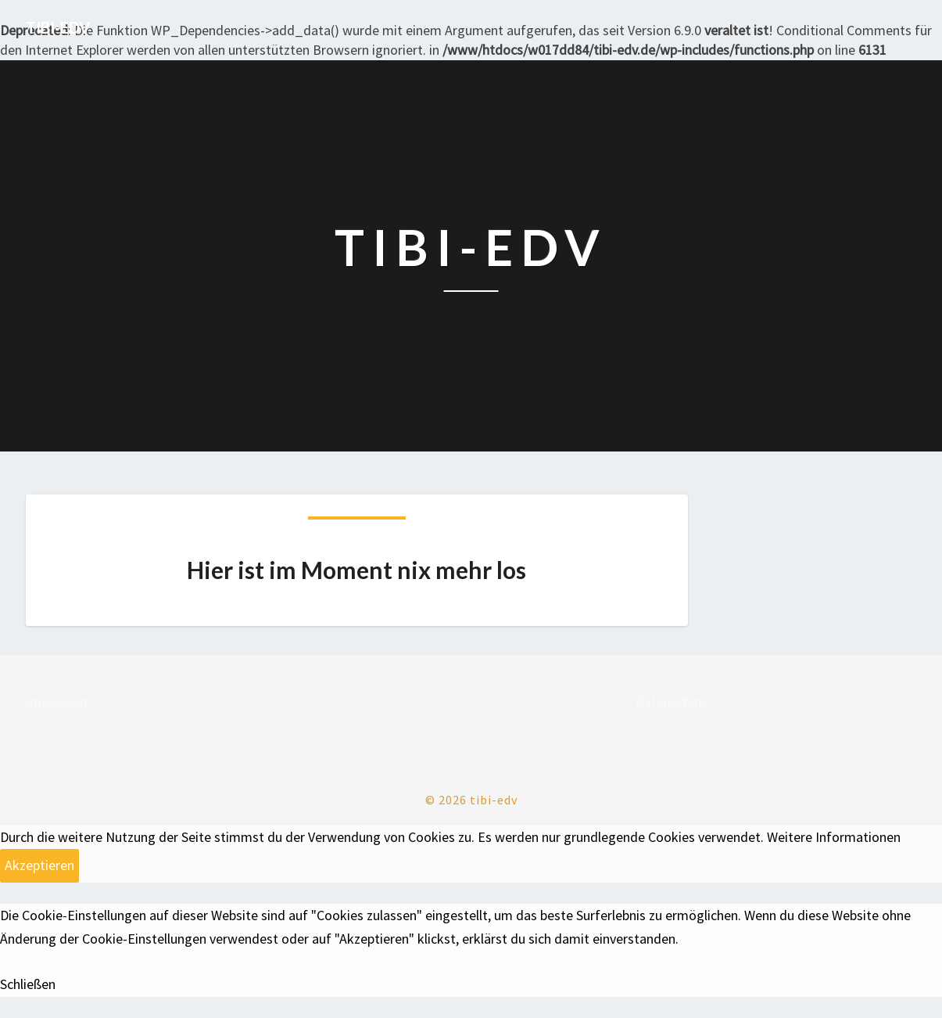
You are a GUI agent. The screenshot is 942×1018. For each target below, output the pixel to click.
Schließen (28, 984)
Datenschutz (672, 701)
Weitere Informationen (834, 837)
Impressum (58, 701)
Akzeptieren (39, 865)
